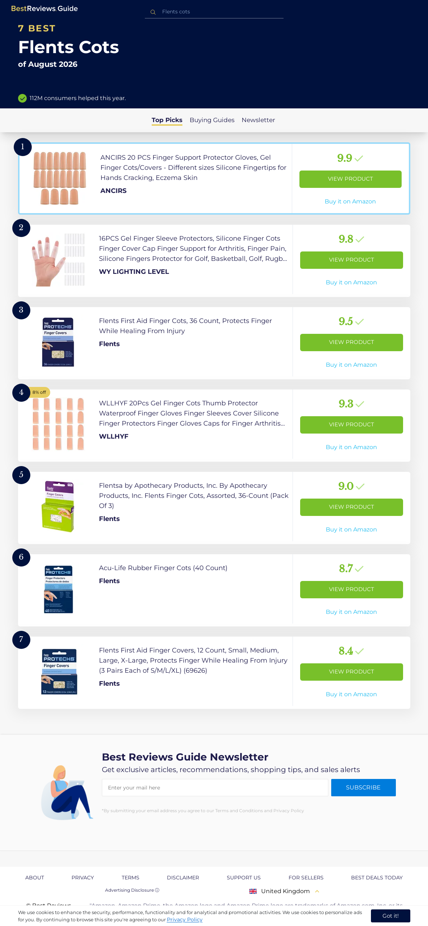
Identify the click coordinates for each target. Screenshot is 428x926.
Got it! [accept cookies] (390, 915)
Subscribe (363, 787)
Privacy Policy (185, 919)
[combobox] (214, 11)
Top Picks (167, 120)
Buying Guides (212, 120)
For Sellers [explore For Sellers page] (306, 877)
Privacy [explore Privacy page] (83, 877)
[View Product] (214, 178)
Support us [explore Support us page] (244, 877)
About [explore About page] (34, 877)
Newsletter (258, 120)
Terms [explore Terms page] (130, 877)
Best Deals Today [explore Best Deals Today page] (377, 877)
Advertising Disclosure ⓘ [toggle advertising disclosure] (132, 890)
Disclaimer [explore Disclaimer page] (183, 877)
